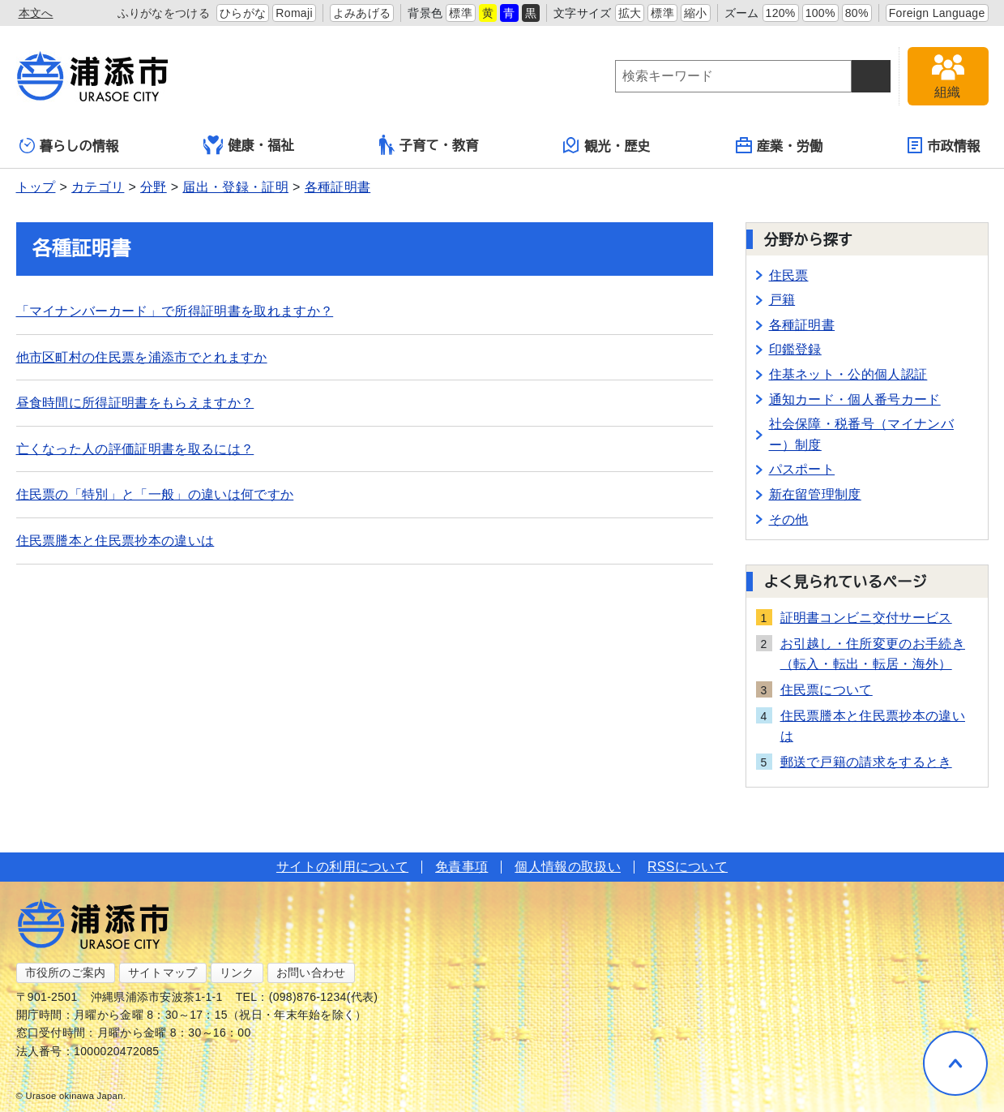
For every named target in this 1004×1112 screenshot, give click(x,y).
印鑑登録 (795, 349)
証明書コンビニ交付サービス (866, 618)
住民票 (789, 275)
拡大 (630, 12)
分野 (153, 187)
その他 (789, 519)
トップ (36, 187)
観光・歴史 (607, 145)
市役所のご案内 (65, 972)
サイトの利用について (342, 867)
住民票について (826, 690)
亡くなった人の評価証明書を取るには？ (135, 449)
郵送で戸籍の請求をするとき (866, 762)
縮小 (695, 12)
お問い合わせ (311, 972)
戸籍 (782, 300)
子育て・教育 (429, 145)
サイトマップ (163, 972)
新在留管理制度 (815, 494)
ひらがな (243, 12)
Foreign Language (937, 12)
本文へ (36, 12)
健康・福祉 (248, 145)
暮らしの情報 (69, 145)
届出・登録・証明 (235, 187)
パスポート (802, 469)
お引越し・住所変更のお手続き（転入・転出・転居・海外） (872, 654)
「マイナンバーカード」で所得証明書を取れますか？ (175, 311)
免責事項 (461, 867)
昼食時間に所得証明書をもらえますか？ (135, 403)
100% (820, 12)
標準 (460, 12)
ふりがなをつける (164, 12)
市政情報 (944, 145)
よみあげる (362, 12)
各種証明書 (338, 187)
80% (857, 12)
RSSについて (687, 867)
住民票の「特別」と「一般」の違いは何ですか (155, 494)
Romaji (294, 12)
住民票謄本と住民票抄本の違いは (115, 540)
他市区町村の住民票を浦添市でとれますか (141, 357)
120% (781, 12)
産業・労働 (779, 145)
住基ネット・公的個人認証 (848, 374)
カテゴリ (97, 187)
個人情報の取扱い (568, 867)
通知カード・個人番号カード (855, 399)
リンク (237, 972)
